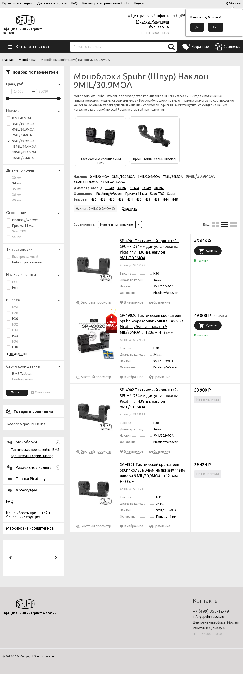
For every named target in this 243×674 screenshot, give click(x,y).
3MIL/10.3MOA (23, 124)
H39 (157, 199)
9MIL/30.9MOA (20, 141)
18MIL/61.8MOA (24, 152)
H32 (12, 324)
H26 (12, 307)
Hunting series (20, 379)
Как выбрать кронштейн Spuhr (106, 3)
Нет (12, 288)
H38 (12, 347)
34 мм (14, 183)
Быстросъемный (22, 257)
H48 (175, 199)
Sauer (14, 237)
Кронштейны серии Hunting (32, 456)
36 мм (14, 194)
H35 (12, 336)
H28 (12, 313)
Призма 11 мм (20, 226)
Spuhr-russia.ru (44, 656)
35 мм (14, 189)
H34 (12, 330)
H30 (12, 319)
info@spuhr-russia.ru (208, 617)
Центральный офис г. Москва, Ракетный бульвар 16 (150, 21)
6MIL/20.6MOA (23, 129)
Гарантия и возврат (17, 3)
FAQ (74, 3)
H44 (166, 199)
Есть (13, 282)
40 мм (14, 200)
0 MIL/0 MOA (21, 118)
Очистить (42, 392)
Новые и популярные (116, 224)
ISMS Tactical (19, 373)
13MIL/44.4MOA (24, 146)
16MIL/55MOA (20, 158)
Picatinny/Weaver (22, 220)
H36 (12, 341)
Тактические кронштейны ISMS (35, 449)
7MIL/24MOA (22, 135)
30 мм (14, 177)
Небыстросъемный (24, 262)
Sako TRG (16, 231)
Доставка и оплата (52, 3)
